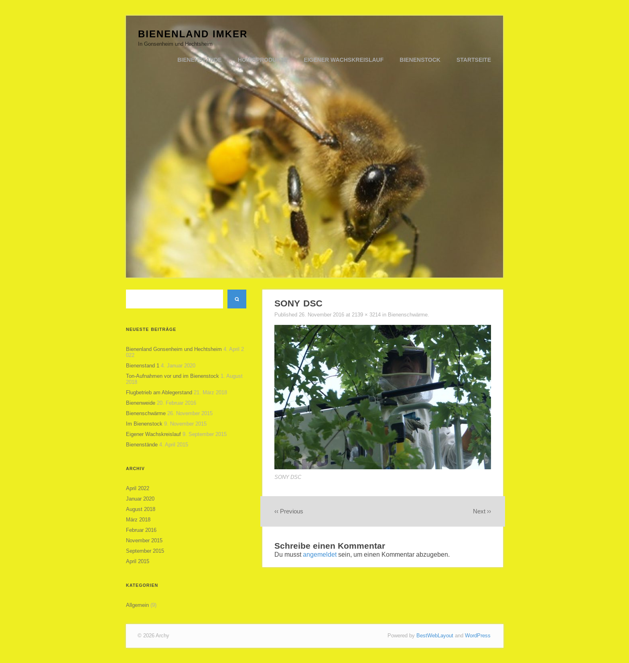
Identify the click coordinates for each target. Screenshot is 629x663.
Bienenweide (140, 403)
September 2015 (145, 551)
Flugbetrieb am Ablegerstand (159, 392)
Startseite (474, 60)
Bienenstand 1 (142, 366)
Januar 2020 (140, 499)
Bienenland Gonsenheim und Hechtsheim (174, 349)
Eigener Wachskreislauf (343, 60)
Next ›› (482, 511)
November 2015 (144, 540)
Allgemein (137, 605)
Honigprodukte (263, 60)
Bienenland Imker (193, 33)
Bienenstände (199, 60)
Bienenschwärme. (408, 315)
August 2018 (140, 509)
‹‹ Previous (288, 511)
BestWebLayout (434, 636)
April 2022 (137, 488)
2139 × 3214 (367, 315)
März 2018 (138, 520)
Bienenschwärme (146, 413)
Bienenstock (420, 60)
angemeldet (320, 554)
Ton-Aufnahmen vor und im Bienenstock (172, 376)
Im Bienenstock (144, 424)
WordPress (478, 636)
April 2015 (137, 561)
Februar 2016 (141, 530)
